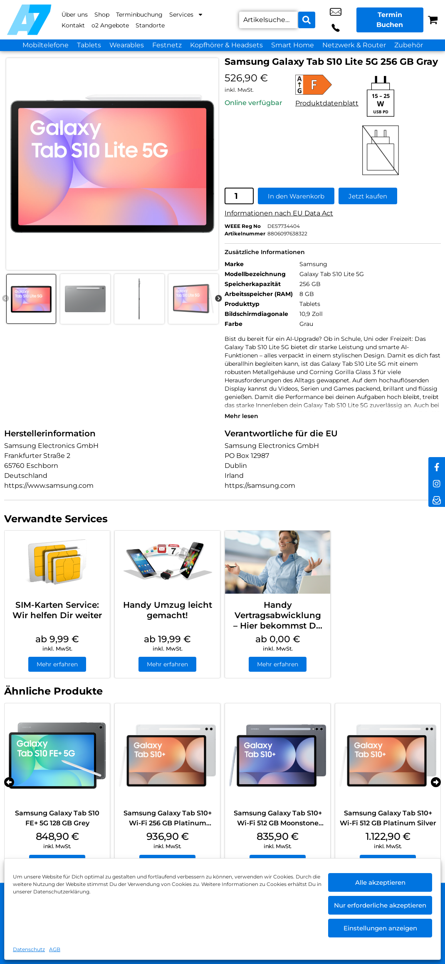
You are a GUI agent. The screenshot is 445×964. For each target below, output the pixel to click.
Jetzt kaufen (368, 195)
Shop (101, 14)
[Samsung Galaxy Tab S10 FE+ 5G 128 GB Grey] (57, 755)
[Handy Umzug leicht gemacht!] (167, 561)
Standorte (150, 25)
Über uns (75, 14)
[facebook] (436, 465)
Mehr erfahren (57, 663)
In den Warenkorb (296, 195)
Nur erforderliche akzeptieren (380, 905)
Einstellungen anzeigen (380, 928)
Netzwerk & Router (354, 45)
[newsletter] (436, 498)
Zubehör (408, 45)
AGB (54, 949)
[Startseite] (29, 19)
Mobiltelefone (45, 45)
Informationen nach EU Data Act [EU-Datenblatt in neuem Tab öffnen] (279, 213)
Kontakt (73, 25)
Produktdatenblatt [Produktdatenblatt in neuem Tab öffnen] (326, 102)
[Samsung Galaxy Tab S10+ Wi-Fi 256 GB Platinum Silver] (167, 755)
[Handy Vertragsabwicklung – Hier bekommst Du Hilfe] (277, 561)
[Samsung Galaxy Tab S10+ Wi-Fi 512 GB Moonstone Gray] (277, 755)
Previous (5, 298)
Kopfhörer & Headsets (226, 45)
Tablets (89, 45)
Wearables (126, 45)
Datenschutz (29, 949)
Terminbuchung (139, 14)
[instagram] (436, 482)
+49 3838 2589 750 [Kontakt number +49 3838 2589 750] (344, 20)
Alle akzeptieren (380, 882)
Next (218, 298)
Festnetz (167, 45)
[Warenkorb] (433, 20)
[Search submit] (305, 20)
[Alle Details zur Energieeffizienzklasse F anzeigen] (326, 84)
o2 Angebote (110, 25)
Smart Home (292, 45)
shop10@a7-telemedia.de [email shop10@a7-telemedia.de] (325, 20)
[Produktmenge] (239, 195)
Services (186, 14)
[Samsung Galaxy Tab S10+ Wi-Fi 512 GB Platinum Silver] (387, 755)
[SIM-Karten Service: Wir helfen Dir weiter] (57, 561)
